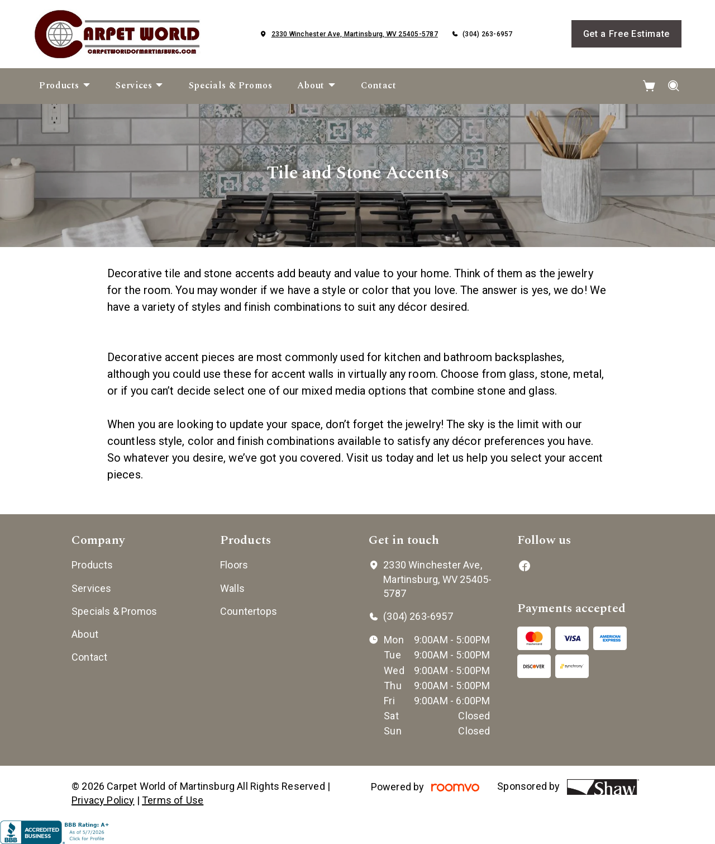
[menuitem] (65, 86)
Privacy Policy (103, 800)
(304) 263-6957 (487, 34)
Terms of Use (172, 800)
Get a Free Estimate (626, 34)
